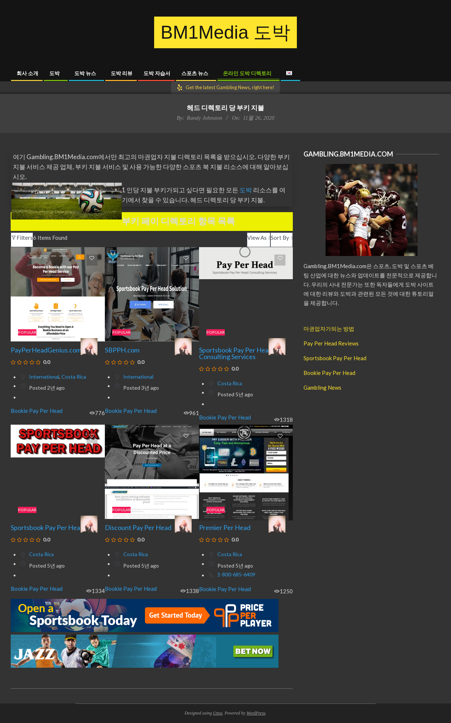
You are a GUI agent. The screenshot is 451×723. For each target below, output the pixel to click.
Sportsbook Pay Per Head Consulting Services (235, 353)
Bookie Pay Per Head (37, 411)
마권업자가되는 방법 (328, 328)
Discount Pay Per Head (138, 527)
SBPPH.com (122, 350)
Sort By (280, 237)
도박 (246, 190)
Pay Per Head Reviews (331, 343)
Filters (22, 237)
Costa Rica (73, 376)
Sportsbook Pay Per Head (47, 527)
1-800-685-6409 (236, 575)
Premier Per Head (225, 527)
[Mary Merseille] (89, 346)
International (44, 376)
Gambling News (322, 387)
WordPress (255, 713)
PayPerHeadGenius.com (46, 350)
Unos (217, 713)
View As (257, 237)
